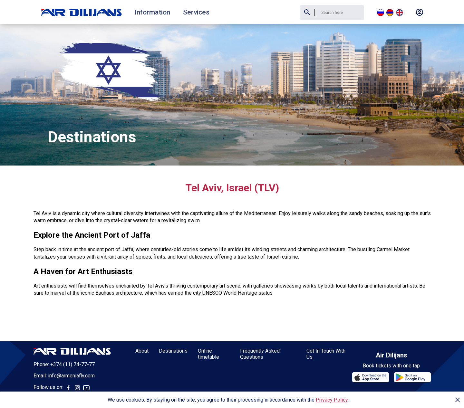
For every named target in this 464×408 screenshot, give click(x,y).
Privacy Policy (332, 400)
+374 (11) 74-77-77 (72, 340)
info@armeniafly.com (71, 352)
